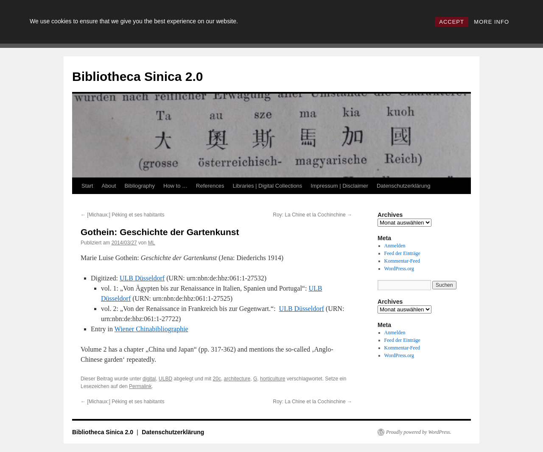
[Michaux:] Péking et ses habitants (122, 215)
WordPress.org (399, 269)
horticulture (272, 379)
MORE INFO (491, 22)
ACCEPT (451, 22)
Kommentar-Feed (402, 261)
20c (217, 379)
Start (87, 186)
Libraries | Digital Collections (267, 186)
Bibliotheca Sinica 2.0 (137, 76)
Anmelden (395, 246)
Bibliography (139, 186)
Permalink (140, 386)
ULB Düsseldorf (142, 278)
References (210, 186)
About (108, 186)
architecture (237, 379)
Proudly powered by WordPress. (418, 432)
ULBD (165, 379)
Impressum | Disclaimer (339, 186)
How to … (175, 186)
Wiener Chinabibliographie (151, 329)
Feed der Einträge (402, 253)
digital (149, 379)
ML (151, 243)
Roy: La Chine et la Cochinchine (312, 215)
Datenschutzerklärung (403, 186)
